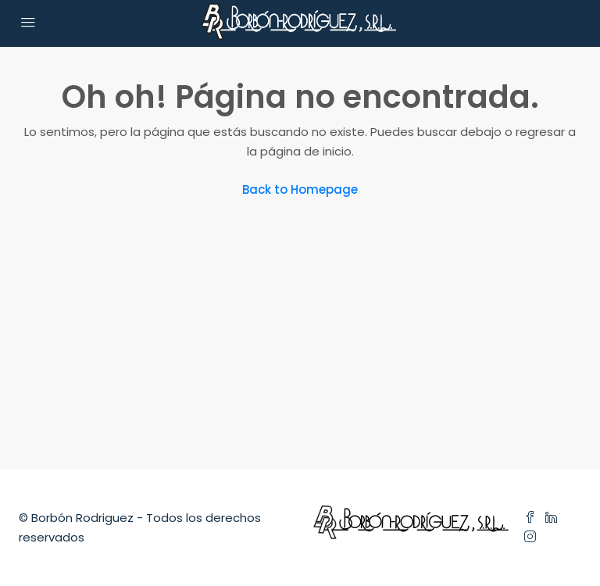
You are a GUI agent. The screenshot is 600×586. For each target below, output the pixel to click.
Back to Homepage (300, 189)
